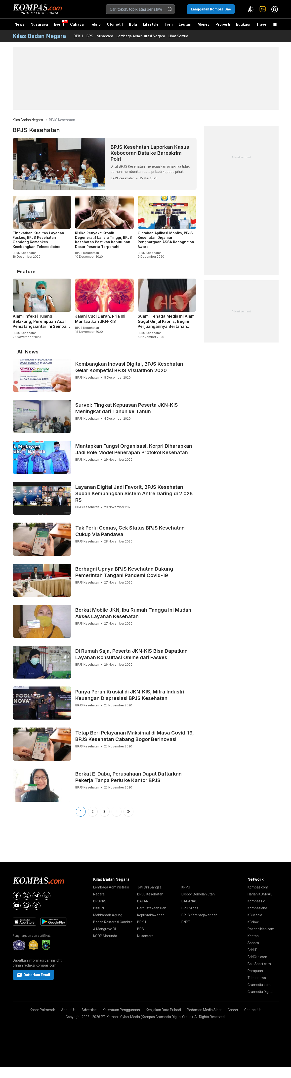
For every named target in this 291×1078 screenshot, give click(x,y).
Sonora (253, 943)
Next (117, 812)
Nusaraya (39, 24)
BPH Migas (189, 908)
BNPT (185, 922)
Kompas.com (258, 887)
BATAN (142, 901)
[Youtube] (17, 906)
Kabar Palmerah (42, 1010)
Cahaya (77, 24)
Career (233, 1010)
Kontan (253, 936)
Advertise (89, 1010)
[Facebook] (17, 896)
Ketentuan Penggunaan (121, 1010)
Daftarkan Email (33, 975)
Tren (169, 24)
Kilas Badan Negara (28, 120)
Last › (128, 812)
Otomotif (115, 24)
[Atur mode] (251, 9)
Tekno (95, 24)
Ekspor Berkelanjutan (198, 894)
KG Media (255, 915)
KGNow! (253, 922)
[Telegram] (37, 896)
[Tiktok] (37, 906)
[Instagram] (46, 896)
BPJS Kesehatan (150, 894)
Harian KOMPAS (260, 894)
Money (203, 24)
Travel (261, 24)
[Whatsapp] (27, 906)
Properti (222, 24)
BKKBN (98, 908)
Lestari (185, 26)
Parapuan (255, 971)
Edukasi (243, 24)
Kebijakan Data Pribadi (163, 1010)
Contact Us (252, 1010)
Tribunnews (257, 978)
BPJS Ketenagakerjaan (199, 915)
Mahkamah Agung (107, 915)
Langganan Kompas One (211, 9)
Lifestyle (151, 24)
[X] (27, 896)
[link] (263, 9)
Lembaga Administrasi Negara (141, 36)
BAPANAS (189, 901)
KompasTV (256, 901)
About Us (68, 1010)
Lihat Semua (178, 36)
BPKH (78, 36)
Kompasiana (257, 908)
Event (59, 24)
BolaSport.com (259, 964)
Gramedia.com (259, 985)
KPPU (185, 887)
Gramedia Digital (260, 992)
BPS (89, 36)
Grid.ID (252, 950)
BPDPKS (99, 901)
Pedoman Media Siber (204, 1010)
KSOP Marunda (105, 936)
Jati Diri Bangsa (149, 887)
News (19, 24)
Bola (133, 24)
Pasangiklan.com (261, 929)
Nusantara (105, 36)
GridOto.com (257, 957)
